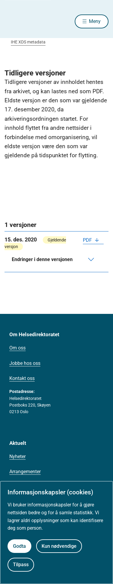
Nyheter (17, 456)
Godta (19, 546)
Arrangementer (25, 471)
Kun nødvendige (59, 546)
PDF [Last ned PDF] (88, 240)
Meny (95, 21)
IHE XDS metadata (28, 42)
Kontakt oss (22, 378)
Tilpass (21, 564)
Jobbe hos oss (24, 363)
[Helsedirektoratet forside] (12, 21)
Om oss (17, 348)
